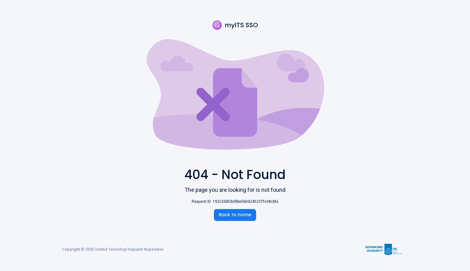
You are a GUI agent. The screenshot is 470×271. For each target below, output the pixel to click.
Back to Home (235, 215)
